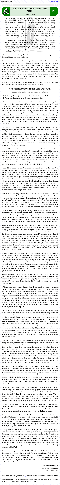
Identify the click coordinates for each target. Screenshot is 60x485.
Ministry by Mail (7, 1)
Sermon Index (54, 1)
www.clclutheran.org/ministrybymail (29, 477)
